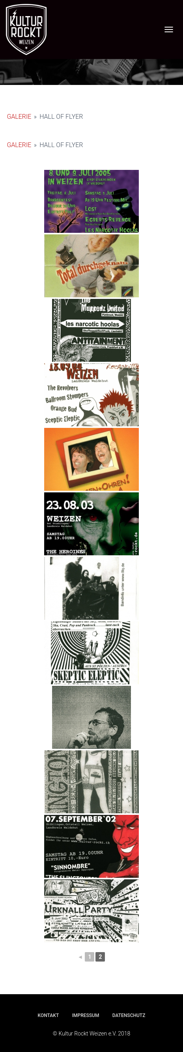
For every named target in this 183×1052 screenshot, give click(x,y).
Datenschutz (129, 1015)
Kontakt (48, 1015)
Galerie (19, 116)
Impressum (85, 1015)
